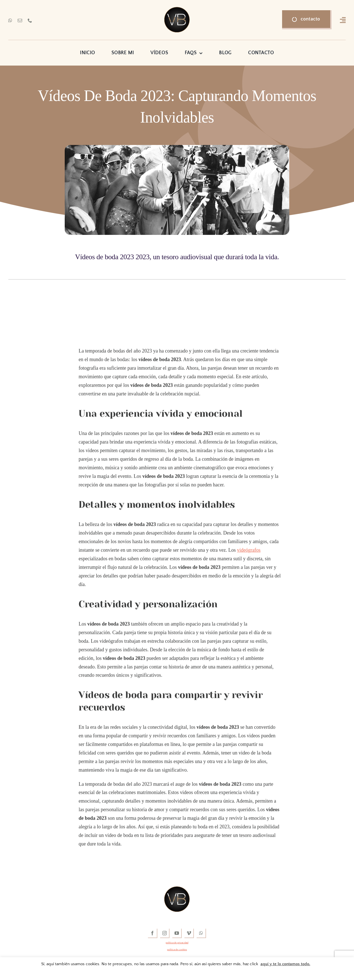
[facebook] (152, 933)
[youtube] (177, 933)
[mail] (20, 20)
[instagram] (165, 933)
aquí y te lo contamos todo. (285, 964)
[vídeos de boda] (177, 9)
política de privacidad (177, 942)
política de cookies (177, 949)
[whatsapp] (10, 20)
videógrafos (249, 551)
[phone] (30, 20)
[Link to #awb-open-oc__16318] (343, 20)
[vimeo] (189, 933)
